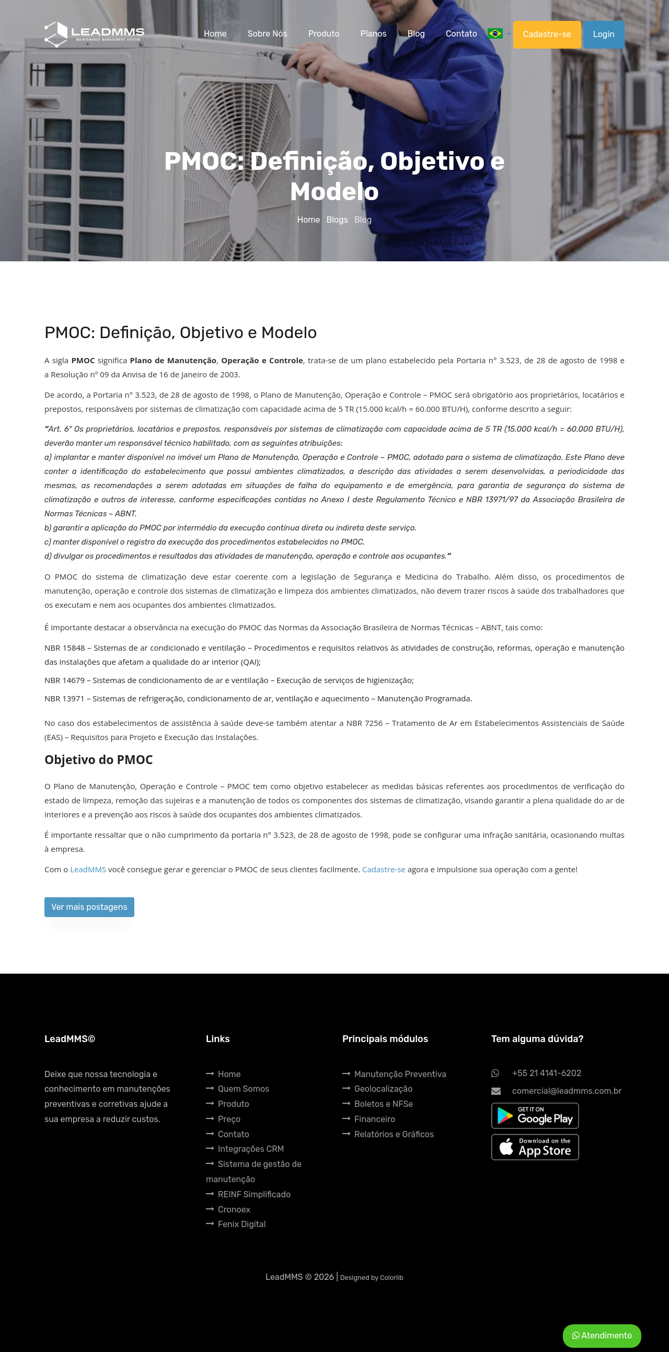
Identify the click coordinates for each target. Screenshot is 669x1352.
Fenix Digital (236, 1224)
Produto (227, 1104)
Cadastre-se (547, 34)
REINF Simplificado (248, 1194)
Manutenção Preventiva (394, 1074)
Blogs (338, 220)
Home (309, 220)
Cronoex (228, 1210)
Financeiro (368, 1119)
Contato (227, 1134)
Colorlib (391, 1277)
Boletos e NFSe (377, 1104)
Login (604, 34)
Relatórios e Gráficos (388, 1134)
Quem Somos (237, 1089)
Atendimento (602, 1336)
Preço (223, 1119)
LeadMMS (88, 869)
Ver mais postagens (89, 915)
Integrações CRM (245, 1149)
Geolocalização (377, 1089)
